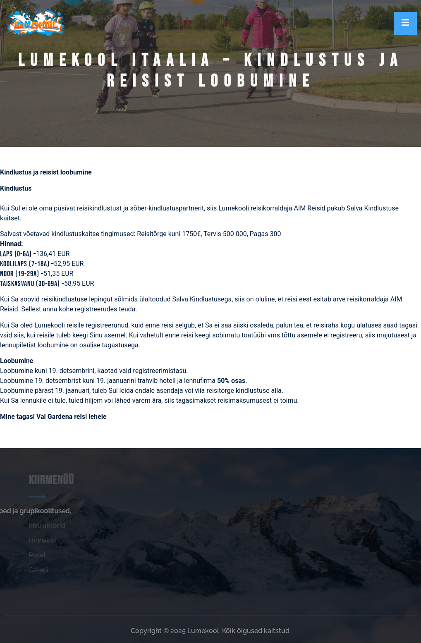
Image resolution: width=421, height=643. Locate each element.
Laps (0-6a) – (18, 254)
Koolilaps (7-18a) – (27, 264)
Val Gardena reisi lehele (71, 417)
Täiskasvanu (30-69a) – (32, 284)
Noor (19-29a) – (21, 274)
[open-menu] (405, 23)
